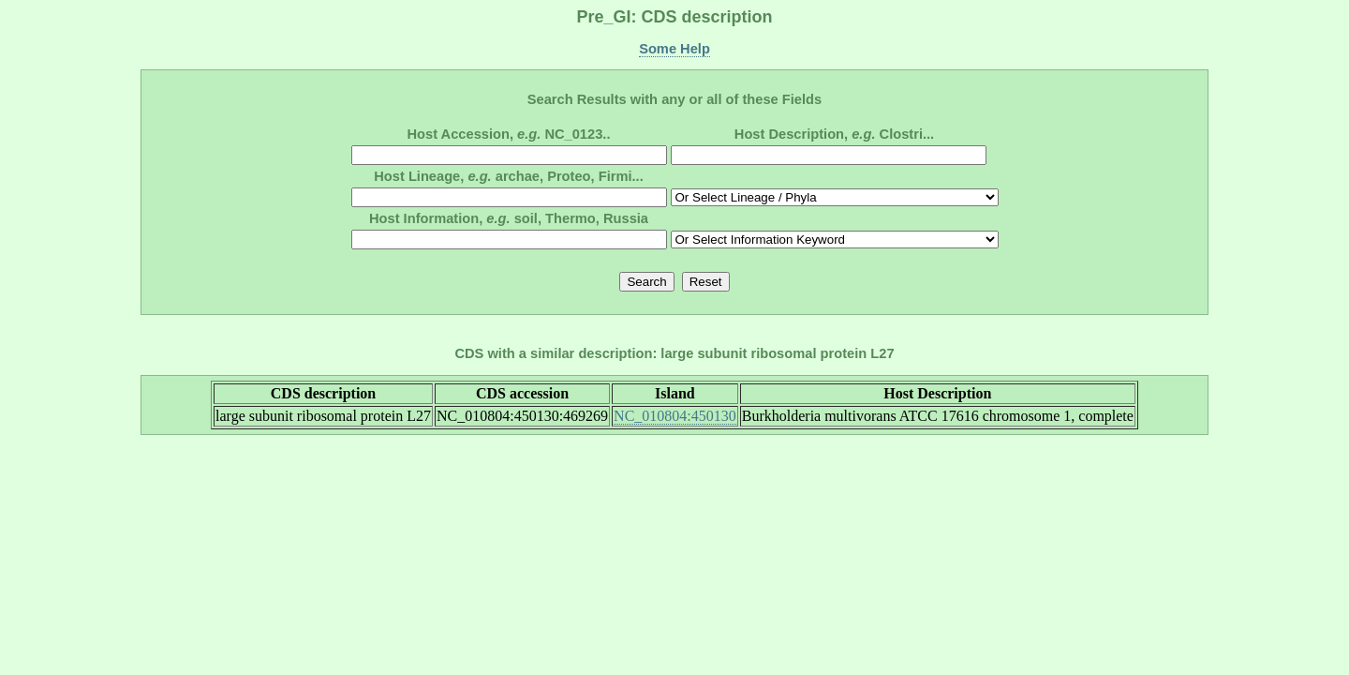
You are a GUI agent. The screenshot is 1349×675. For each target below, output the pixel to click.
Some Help (674, 48)
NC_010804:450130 (675, 416)
